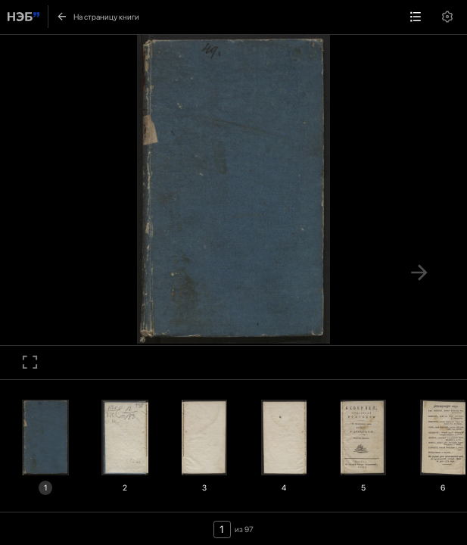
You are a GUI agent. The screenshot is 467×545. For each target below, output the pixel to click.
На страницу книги (97, 17)
